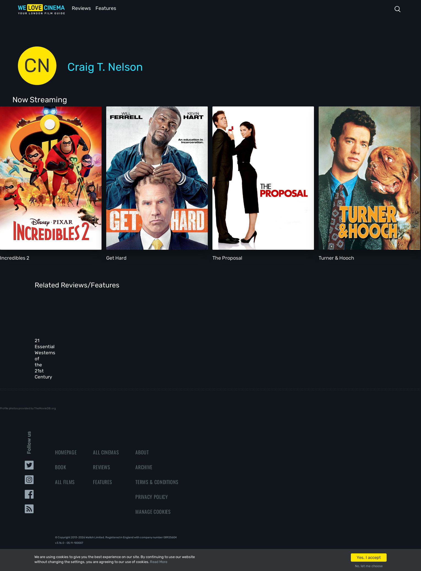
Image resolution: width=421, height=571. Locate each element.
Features (107, 7)
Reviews (80, 7)
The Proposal (227, 257)
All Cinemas (106, 437)
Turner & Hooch (336, 257)
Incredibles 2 (14, 257)
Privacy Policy (151, 482)
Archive (143, 452)
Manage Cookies (153, 497)
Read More (158, 562)
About (142, 437)
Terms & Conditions (157, 467)
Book (60, 452)
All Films (65, 467)
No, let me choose (369, 566)
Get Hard (116, 257)
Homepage (65, 437)
